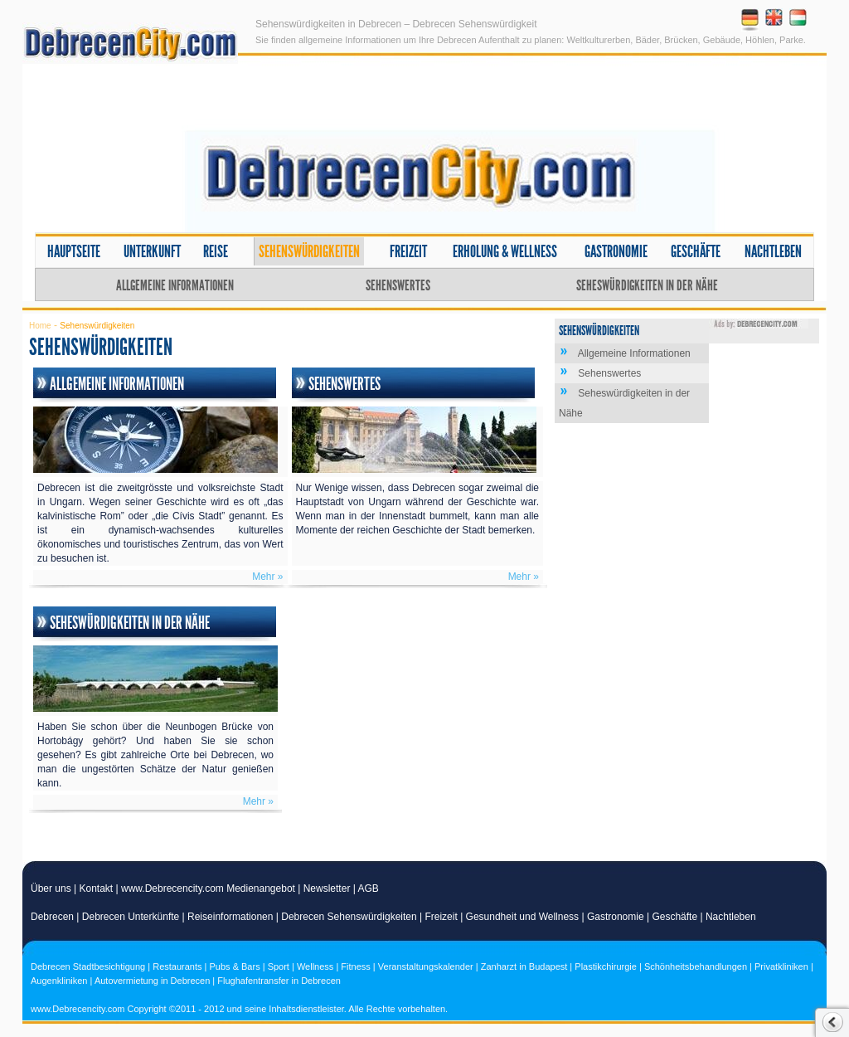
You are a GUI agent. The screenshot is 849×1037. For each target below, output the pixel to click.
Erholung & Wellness (505, 251)
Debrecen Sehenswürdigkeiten (348, 917)
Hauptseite (73, 251)
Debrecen (52, 917)
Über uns (51, 888)
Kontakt (97, 888)
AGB (368, 888)
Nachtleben (773, 251)
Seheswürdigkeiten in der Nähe (647, 285)
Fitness (355, 966)
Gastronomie (616, 251)
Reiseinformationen (230, 917)
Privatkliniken (781, 966)
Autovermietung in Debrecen (152, 981)
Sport (278, 966)
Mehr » (267, 576)
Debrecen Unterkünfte (130, 917)
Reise (215, 251)
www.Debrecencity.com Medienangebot (208, 888)
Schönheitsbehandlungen (695, 966)
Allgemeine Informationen (175, 285)
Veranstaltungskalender (425, 966)
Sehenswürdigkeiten (309, 251)
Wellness (315, 966)
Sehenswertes (398, 285)
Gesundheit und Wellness (523, 917)
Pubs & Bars (235, 966)
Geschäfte (695, 251)
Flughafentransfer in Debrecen (279, 981)
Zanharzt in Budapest (524, 966)
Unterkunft (152, 251)
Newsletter (327, 888)
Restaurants (177, 966)
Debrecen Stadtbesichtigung (88, 966)
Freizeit (408, 251)
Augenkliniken (59, 981)
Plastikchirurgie (606, 966)
